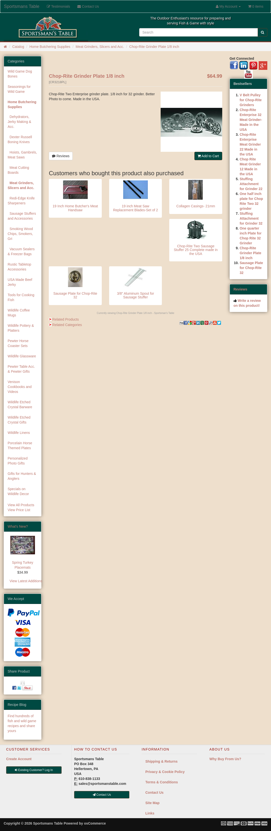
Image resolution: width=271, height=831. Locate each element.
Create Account (19, 759)
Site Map (152, 803)
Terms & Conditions (161, 782)
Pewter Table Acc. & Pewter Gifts (21, 369)
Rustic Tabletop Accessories (19, 266)
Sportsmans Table (21, 6)
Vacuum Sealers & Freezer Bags (21, 251)
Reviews (60, 156)
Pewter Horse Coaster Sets (18, 343)
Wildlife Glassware (22, 356)
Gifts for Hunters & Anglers (22, 476)
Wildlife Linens (19, 433)
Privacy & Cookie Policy (165, 772)
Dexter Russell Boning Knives (20, 139)
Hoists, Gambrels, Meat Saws (22, 154)
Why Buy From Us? (225, 759)
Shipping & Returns (161, 761)
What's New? (18, 526)
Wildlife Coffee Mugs (19, 312)
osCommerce (95, 823)
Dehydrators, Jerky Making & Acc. (19, 122)
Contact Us (154, 792)
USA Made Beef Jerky (20, 282)
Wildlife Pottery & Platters (21, 328)
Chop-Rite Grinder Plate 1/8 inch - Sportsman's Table (145, 313)
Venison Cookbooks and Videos (20, 387)
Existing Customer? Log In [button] (34, 770)
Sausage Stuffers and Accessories (22, 216)
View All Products (21, 505)
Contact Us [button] (102, 794)
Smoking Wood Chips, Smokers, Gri (20, 234)
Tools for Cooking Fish (21, 297)
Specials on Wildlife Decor (18, 491)
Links (149, 813)
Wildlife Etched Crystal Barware (20, 404)
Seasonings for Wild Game (19, 89)
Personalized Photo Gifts (18, 460)
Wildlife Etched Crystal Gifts (19, 419)
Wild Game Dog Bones (20, 73)
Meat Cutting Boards (18, 170)
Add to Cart (208, 156)
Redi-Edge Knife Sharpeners (21, 200)
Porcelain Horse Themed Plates (20, 445)
